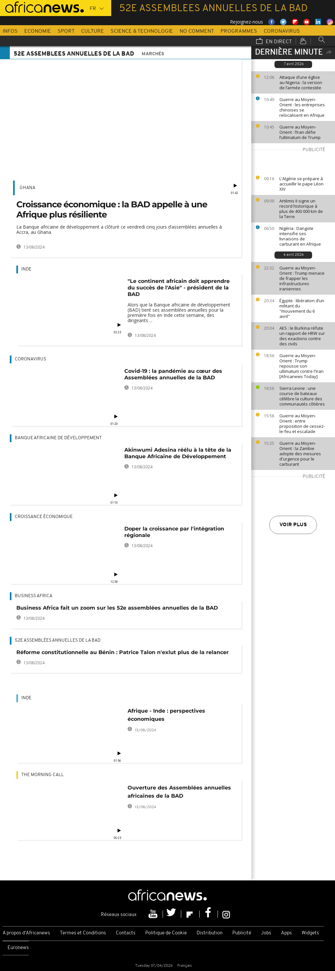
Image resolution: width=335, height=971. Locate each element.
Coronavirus (282, 31)
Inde (26, 269)
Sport (66, 31)
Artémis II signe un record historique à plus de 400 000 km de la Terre (301, 208)
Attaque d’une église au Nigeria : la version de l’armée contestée (300, 82)
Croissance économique (44, 516)
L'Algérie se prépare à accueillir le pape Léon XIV (301, 184)
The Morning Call (42, 774)
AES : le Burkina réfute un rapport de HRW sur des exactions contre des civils (302, 335)
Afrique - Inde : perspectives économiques (166, 715)
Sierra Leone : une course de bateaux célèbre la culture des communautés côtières (302, 396)
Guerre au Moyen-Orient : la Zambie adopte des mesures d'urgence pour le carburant (300, 454)
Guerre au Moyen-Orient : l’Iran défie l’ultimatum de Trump (300, 132)
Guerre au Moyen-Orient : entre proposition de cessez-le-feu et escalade (302, 423)
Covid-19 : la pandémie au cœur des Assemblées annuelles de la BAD (173, 374)
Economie (37, 31)
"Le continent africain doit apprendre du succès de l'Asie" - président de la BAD (179, 287)
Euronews (18, 947)
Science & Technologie (142, 31)
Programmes (238, 31)
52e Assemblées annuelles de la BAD (57, 640)
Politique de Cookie (166, 933)
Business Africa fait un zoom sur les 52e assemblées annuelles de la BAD (117, 608)
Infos (10, 31)
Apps (286, 933)
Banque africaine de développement (58, 438)
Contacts (125, 933)
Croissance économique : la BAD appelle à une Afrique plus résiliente (111, 209)
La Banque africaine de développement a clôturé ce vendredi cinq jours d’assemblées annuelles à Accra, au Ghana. (119, 229)
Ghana (27, 187)
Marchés (153, 54)
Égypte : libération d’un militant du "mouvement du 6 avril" (301, 308)
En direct (274, 41)
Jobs (266, 933)
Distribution (209, 933)
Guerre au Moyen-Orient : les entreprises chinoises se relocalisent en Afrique (302, 107)
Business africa (33, 596)
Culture (92, 31)
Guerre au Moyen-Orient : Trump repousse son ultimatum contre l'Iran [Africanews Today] (301, 366)
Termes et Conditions (83, 933)
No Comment (197, 31)
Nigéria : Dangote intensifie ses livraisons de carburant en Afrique (300, 236)
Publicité (241, 933)
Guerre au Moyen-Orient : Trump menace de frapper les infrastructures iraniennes (302, 278)
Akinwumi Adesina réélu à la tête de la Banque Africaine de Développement (177, 453)
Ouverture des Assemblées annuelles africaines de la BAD (179, 792)
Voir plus (293, 525)
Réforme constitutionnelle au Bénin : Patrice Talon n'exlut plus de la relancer (122, 652)
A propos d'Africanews (26, 933)
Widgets (310, 933)
